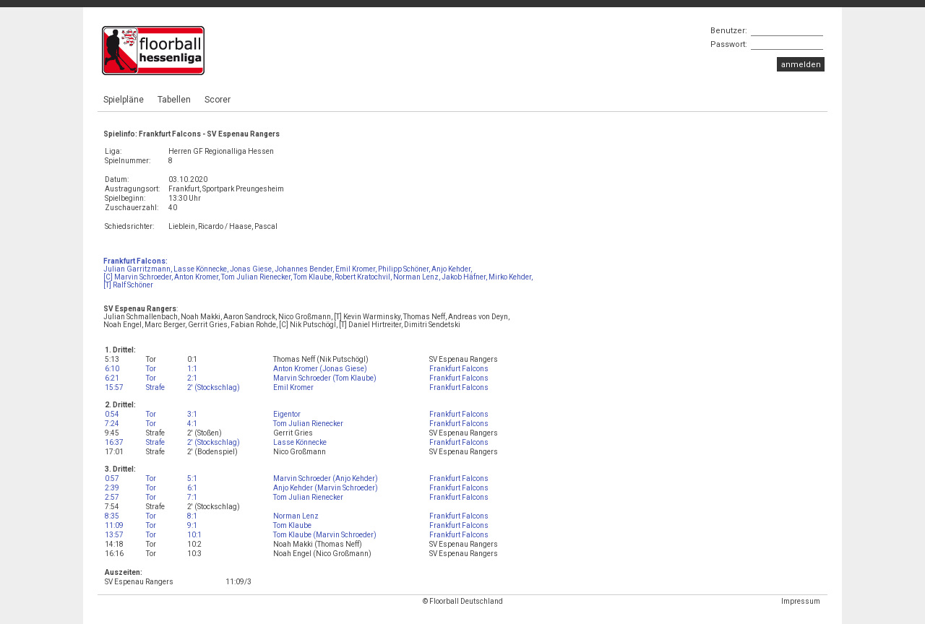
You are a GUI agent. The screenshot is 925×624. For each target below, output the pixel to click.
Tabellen (174, 100)
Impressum (800, 601)
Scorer (218, 100)
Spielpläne (123, 100)
